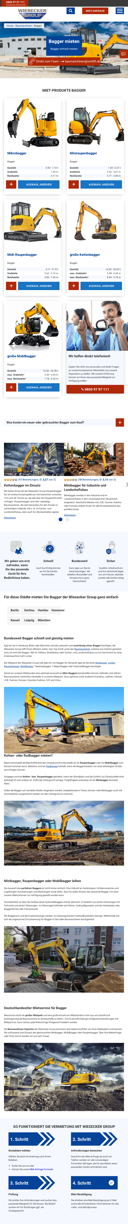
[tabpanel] (34, 484)
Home (9, 26)
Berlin (15, 610)
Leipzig (29, 620)
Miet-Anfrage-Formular (41, 1169)
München (43, 620)
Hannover (56, 610)
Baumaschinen (82, 649)
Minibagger (101, 663)
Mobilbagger (26, 666)
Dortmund (29, 610)
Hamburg (43, 610)
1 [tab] (61, 520)
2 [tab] (68, 520)
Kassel (15, 620)
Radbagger (52, 766)
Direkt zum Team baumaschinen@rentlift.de (68, 61)
